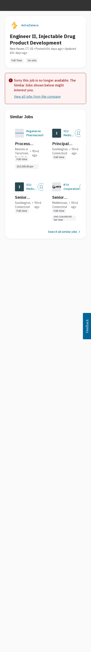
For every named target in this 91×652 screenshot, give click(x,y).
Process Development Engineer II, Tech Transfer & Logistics (27, 144)
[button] (87, 326)
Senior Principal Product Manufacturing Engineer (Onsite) (66, 197)
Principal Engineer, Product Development (64, 144)
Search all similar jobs (64, 232)
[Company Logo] (19, 133)
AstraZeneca (29, 25)
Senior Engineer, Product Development (27, 197)
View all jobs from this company (37, 97)
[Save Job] (78, 133)
